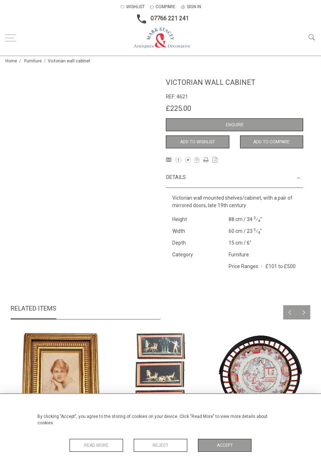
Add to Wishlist (197, 141)
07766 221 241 (161, 19)
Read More (96, 445)
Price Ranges (243, 266)
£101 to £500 (280, 266)
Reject (160, 445)
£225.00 (178, 108)
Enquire (235, 124)
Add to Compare (271, 141)
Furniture (33, 60)
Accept (225, 445)
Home (11, 60)
